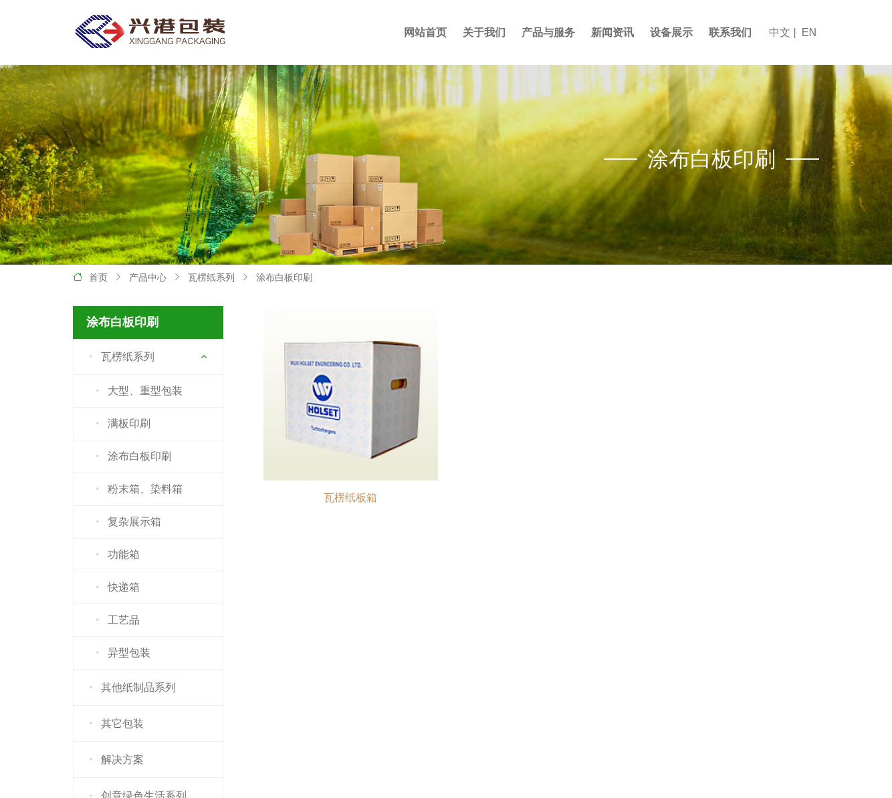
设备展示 (671, 32)
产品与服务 (548, 32)
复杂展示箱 (126, 522)
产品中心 (147, 277)
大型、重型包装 (137, 391)
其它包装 (114, 724)
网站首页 (425, 32)
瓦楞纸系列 (211, 277)
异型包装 (120, 653)
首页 (98, 277)
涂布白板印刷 (284, 277)
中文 (779, 32)
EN (809, 32)
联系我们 (730, 32)
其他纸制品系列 (130, 687)
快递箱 (115, 587)
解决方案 (114, 760)
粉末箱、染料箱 (137, 489)
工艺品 (115, 620)
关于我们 (484, 32)
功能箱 (115, 554)
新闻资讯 (612, 32)
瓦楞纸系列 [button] (119, 357)
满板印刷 (120, 423)
